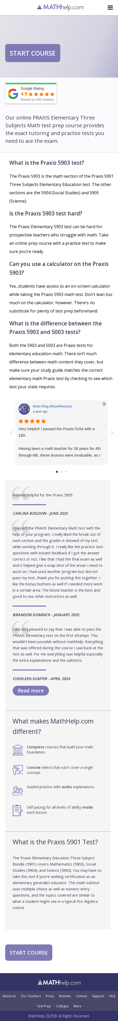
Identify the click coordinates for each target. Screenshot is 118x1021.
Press (50, 996)
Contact (81, 996)
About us (9, 996)
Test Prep (44, 1006)
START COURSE (33, 53)
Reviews (65, 996)
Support (98, 996)
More (77, 1006)
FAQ (112, 996)
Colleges (62, 1006)
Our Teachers (31, 996)
